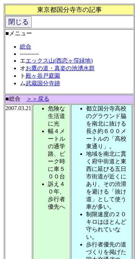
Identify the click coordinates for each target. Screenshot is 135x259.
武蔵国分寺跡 (43, 83)
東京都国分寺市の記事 (69, 9)
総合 (25, 47)
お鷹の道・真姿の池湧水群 (60, 68)
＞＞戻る (37, 99)
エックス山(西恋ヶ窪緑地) (59, 61)
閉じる (18, 22)
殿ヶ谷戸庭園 (43, 76)
